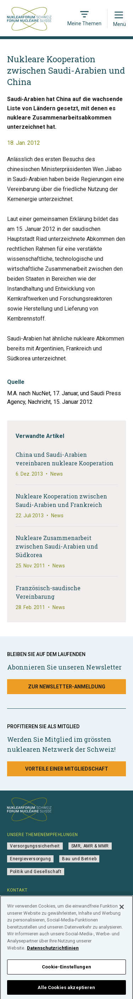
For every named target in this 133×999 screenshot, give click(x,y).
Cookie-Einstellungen (66, 969)
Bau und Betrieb (79, 858)
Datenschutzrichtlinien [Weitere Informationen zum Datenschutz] (53, 950)
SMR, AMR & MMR (90, 846)
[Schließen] (121, 909)
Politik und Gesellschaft (35, 871)
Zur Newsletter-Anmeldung (66, 686)
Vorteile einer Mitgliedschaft (66, 769)
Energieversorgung (30, 858)
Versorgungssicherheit (35, 846)
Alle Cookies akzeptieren (66, 989)
